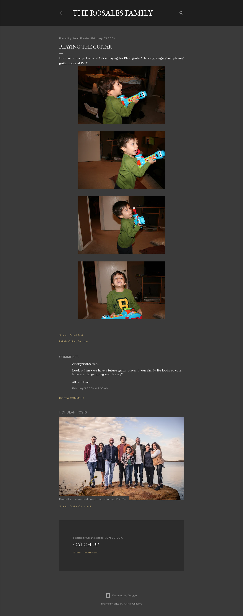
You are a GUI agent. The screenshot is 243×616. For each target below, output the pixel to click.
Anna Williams (133, 603)
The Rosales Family (112, 13)
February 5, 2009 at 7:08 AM (90, 388)
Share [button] (62, 335)
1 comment (91, 552)
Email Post (76, 335)
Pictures (83, 341)
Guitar (72, 341)
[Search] (181, 12)
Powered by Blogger (121, 595)
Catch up (86, 544)
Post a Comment (71, 398)
